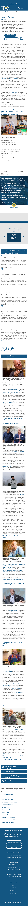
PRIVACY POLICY (11, 901)
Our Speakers (8, 11)
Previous (5, 237)
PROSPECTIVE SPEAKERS (14, 874)
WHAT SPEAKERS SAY (14, 867)
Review (17, 3)
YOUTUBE (12, 890)
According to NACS (7, 466)
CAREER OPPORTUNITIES (14, 876)
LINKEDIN (12, 885)
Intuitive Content (21, 67)
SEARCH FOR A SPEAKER (14, 852)
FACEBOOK (13, 893)
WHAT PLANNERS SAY (14, 869)
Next (23, 237)
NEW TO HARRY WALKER (14, 857)
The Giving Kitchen (13, 78)
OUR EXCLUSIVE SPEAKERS (14, 855)
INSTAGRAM (13, 888)
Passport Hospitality (12, 70)
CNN (4, 753)
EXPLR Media (4, 78)
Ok (11, 3)
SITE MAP (18, 901)
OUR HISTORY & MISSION (14, 864)
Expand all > (4, 256)
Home (2, 11)
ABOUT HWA (14, 862)
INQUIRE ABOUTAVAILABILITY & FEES (10, 35)
